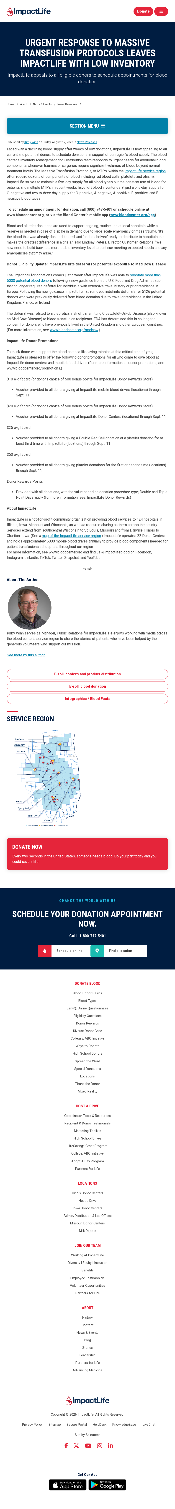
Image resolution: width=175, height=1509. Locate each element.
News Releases (87, 142)
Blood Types (87, 1001)
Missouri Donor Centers (87, 1223)
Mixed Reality (87, 1091)
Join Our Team (88, 1245)
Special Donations (87, 1069)
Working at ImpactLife (87, 1255)
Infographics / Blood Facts (87, 699)
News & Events (87, 1333)
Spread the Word (87, 1061)
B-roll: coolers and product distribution (87, 674)
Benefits (88, 1271)
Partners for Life (87, 1293)
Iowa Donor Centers (87, 1208)
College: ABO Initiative (87, 1154)
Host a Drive (87, 1106)
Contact (87, 1325)
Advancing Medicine (87, 1371)
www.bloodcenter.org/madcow (74, 330)
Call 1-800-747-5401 (87, 936)
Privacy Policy (32, 1425)
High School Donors (87, 1054)
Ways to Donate (87, 1046)
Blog (87, 1340)
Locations (87, 1076)
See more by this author (26, 655)
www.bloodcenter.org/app (132, 215)
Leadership (87, 1355)
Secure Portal (77, 1425)
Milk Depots (87, 1231)
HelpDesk (99, 1425)
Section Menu (87, 126)
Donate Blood (87, 983)
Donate (143, 11)
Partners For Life (87, 1169)
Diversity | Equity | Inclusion (87, 1263)
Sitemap (55, 1425)
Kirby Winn (31, 142)
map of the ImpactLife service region (71, 536)
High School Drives (87, 1138)
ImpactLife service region (145, 171)
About (87, 1307)
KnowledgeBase (124, 1425)
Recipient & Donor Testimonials (87, 1123)
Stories (87, 1348)
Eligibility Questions (88, 1016)
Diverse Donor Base (87, 1031)
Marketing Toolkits (87, 1131)
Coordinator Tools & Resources (87, 1116)
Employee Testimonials (87, 1278)
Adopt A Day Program (87, 1161)
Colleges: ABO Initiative (88, 1038)
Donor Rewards (87, 1023)
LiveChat (149, 1425)
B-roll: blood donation (87, 686)
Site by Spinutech (87, 1435)
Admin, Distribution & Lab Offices (88, 1216)
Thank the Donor (87, 1084)
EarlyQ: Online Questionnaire (87, 1008)
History (87, 1318)
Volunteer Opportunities (87, 1286)
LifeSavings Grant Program (88, 1146)
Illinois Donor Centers (87, 1193)
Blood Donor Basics (87, 993)
